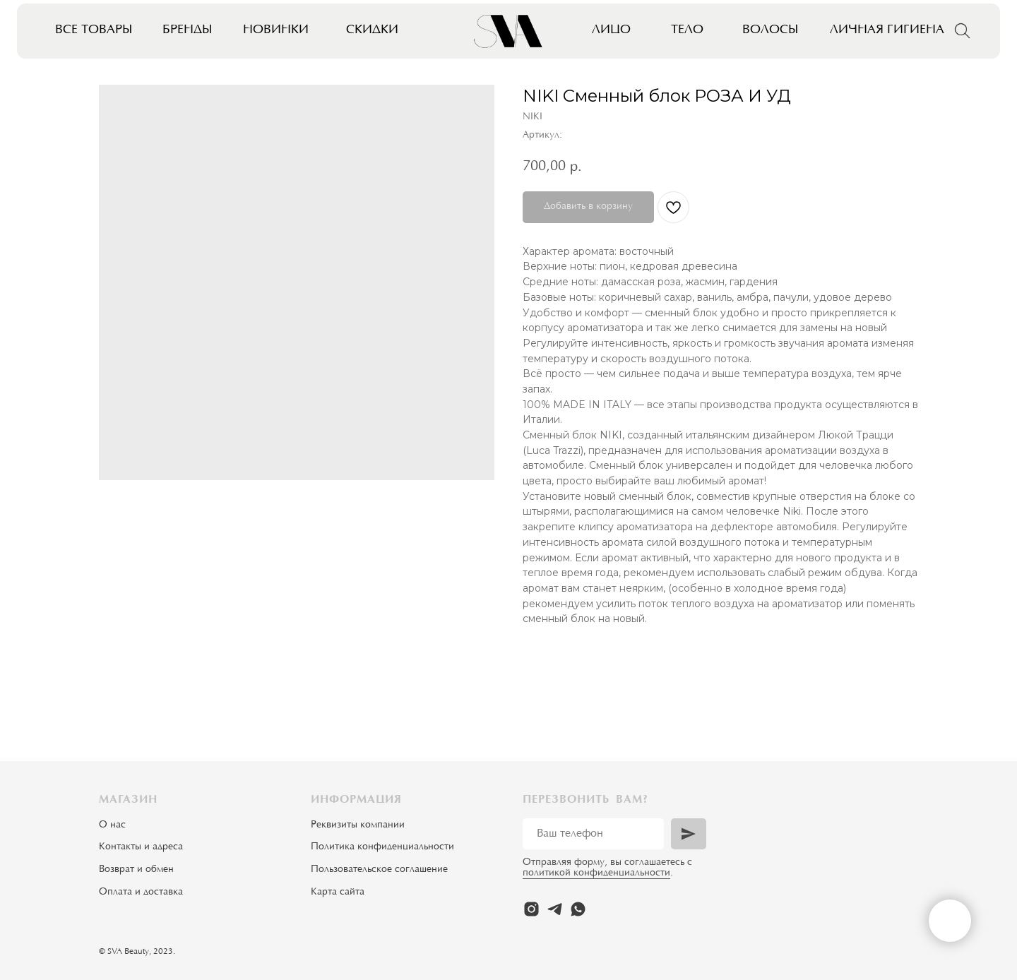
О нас (112, 825)
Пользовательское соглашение (379, 870)
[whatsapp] (578, 909)
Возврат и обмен (136, 870)
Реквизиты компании (358, 825)
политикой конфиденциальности (596, 873)
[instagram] (531, 909)
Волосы (770, 30)
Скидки (372, 30)
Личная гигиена (887, 30)
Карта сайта (337, 892)
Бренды (187, 30)
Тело (687, 30)
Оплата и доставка (141, 892)
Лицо (611, 30)
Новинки (276, 30)
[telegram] (555, 909)
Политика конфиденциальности (382, 847)
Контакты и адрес (138, 847)
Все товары (93, 30)
